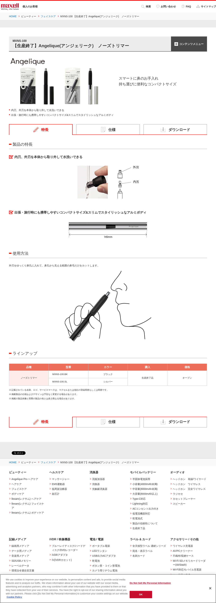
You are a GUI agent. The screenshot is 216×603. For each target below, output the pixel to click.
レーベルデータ (20, 565)
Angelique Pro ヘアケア (25, 479)
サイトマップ (206, 6)
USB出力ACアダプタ (104, 555)
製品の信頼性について (145, 523)
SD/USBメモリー (21, 560)
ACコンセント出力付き (145, 508)
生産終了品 (138, 528)
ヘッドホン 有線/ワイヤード (189, 479)
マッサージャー (60, 479)
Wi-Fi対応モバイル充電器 (187, 569)
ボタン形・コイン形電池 (106, 565)
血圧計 (55, 493)
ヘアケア (17, 484)
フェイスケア (19, 489)
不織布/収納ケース (183, 555)
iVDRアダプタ (60, 554)
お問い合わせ (166, 6)
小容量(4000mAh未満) (145, 484)
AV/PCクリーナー (183, 550)
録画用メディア (20, 545)
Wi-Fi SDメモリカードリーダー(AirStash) (189, 562)
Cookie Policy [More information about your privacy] (14, 597)
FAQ (186, 6)
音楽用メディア (20, 555)
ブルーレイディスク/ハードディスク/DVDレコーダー (68, 547)
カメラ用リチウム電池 (104, 570)
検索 (146, 6)
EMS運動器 (58, 484)
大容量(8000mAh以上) (145, 493)
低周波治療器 (59, 489)
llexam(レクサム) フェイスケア (28, 505)
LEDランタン (99, 550)
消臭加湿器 (98, 479)
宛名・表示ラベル (142, 550)
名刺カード (138, 555)
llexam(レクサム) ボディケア (28, 512)
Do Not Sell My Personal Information (150, 583)
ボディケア (18, 493)
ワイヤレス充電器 (183, 545)
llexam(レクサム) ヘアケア (26, 498)
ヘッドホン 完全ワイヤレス (189, 489)
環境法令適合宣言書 (23, 570)
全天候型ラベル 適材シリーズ (149, 545)
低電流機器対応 (141, 513)
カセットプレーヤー (184, 498)
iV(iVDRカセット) (62, 559)
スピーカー (179, 503)
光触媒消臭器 (99, 489)
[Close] (210, 588)
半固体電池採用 (141, 479)
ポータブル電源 (101, 545)
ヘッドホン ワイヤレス (187, 484)
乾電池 (96, 560)
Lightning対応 (140, 503)
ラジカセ (178, 493)
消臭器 (96, 484)
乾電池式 (137, 518)
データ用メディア (22, 550)
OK (141, 594)
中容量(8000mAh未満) (145, 489)
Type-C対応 (139, 498)
